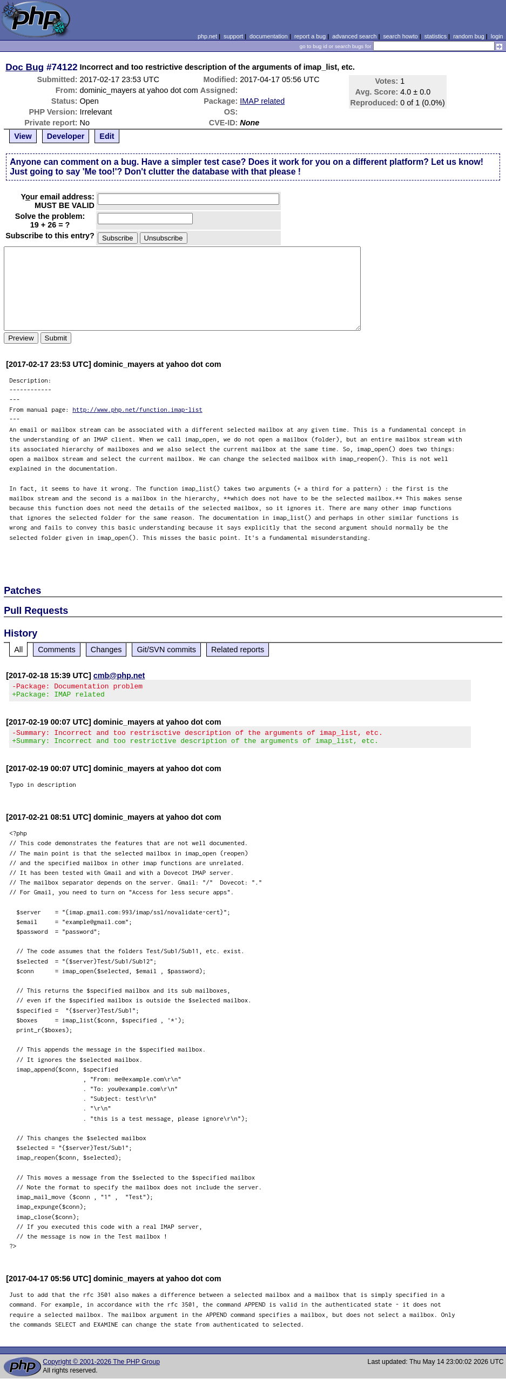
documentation (268, 36)
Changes (106, 649)
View (23, 136)
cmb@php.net (119, 675)
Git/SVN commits (166, 649)
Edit (106, 136)
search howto (400, 36)
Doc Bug (24, 67)
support (233, 36)
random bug (468, 36)
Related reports (237, 649)
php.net (207, 36)
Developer (66, 136)
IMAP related (262, 101)
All (18, 649)
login (497, 36)
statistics (435, 36)
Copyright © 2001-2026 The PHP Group (101, 1368)
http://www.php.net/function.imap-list (137, 409)
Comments (57, 649)
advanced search (354, 36)
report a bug (310, 36)
